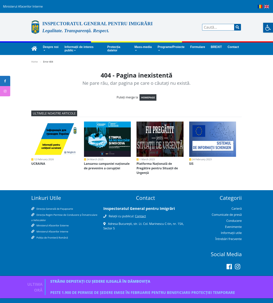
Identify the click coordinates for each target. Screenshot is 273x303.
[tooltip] (5, 81)
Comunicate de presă (227, 215)
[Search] (218, 27)
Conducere (234, 221)
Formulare (197, 47)
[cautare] (237, 27)
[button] (268, 28)
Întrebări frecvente (228, 239)
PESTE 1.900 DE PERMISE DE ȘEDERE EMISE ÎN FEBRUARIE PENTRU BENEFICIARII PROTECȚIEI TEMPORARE (142, 292)
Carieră (236, 208)
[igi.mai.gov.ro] (34, 48)
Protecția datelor (113, 48)
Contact (233, 47)
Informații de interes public (78, 48)
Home (34, 61)
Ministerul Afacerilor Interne (52, 231)
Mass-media (143, 47)
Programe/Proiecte (171, 47)
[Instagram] (237, 267)
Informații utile (231, 233)
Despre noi (51, 47)
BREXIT (216, 47)
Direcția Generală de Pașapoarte (54, 208)
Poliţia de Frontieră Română (52, 237)
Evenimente (233, 227)
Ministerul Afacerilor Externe (52, 225)
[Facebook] (229, 267)
